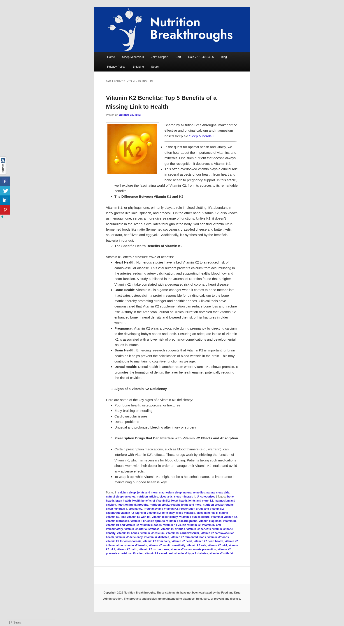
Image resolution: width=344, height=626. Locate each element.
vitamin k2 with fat (221, 553)
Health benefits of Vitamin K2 (151, 500)
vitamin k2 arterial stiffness (141, 529)
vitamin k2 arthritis (173, 529)
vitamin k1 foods (151, 525)
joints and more (147, 492)
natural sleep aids (217, 492)
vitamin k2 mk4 (217, 545)
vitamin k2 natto (127, 549)
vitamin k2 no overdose (154, 549)
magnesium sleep (170, 492)
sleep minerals (185, 512)
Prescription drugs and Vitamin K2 (201, 508)
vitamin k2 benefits (198, 529)
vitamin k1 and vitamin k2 (122, 525)
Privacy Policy (116, 66)
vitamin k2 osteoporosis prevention (193, 549)
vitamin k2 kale (196, 545)
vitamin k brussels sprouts (147, 521)
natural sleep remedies (120, 496)
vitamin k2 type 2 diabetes (191, 553)
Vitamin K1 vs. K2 (174, 525)
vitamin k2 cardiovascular (182, 533)
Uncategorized (206, 496)
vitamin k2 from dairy (156, 541)
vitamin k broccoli (117, 521)
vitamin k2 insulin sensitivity (167, 545)
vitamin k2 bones (128, 533)
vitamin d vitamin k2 (224, 516)
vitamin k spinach (210, 521)
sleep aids (166, 496)
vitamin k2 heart (182, 541)
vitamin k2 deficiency (129, 537)
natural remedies (194, 492)
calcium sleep (127, 492)
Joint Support (159, 57)
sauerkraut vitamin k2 (120, 512)
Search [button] (155, 66)
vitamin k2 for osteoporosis (123, 541)
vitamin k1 (229, 521)
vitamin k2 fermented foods (188, 537)
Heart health (179, 500)
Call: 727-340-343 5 (201, 57)
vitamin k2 (194, 525)
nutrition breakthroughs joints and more (175, 504)
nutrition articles (147, 496)
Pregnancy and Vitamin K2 (161, 508)
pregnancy (135, 508)
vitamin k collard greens (181, 521)
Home (111, 57)
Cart (178, 57)
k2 (211, 500)
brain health (123, 500)
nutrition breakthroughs (133, 504)
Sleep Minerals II (133, 57)
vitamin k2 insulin (135, 545)
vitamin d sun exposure (194, 516)
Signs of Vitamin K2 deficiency (155, 512)
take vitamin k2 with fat (135, 516)
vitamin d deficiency (165, 516)
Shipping (138, 66)
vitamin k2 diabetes (156, 537)
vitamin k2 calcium (152, 533)
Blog (224, 57)
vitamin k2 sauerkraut (159, 553)
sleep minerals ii (184, 496)
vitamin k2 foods (218, 537)
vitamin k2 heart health (208, 541)
